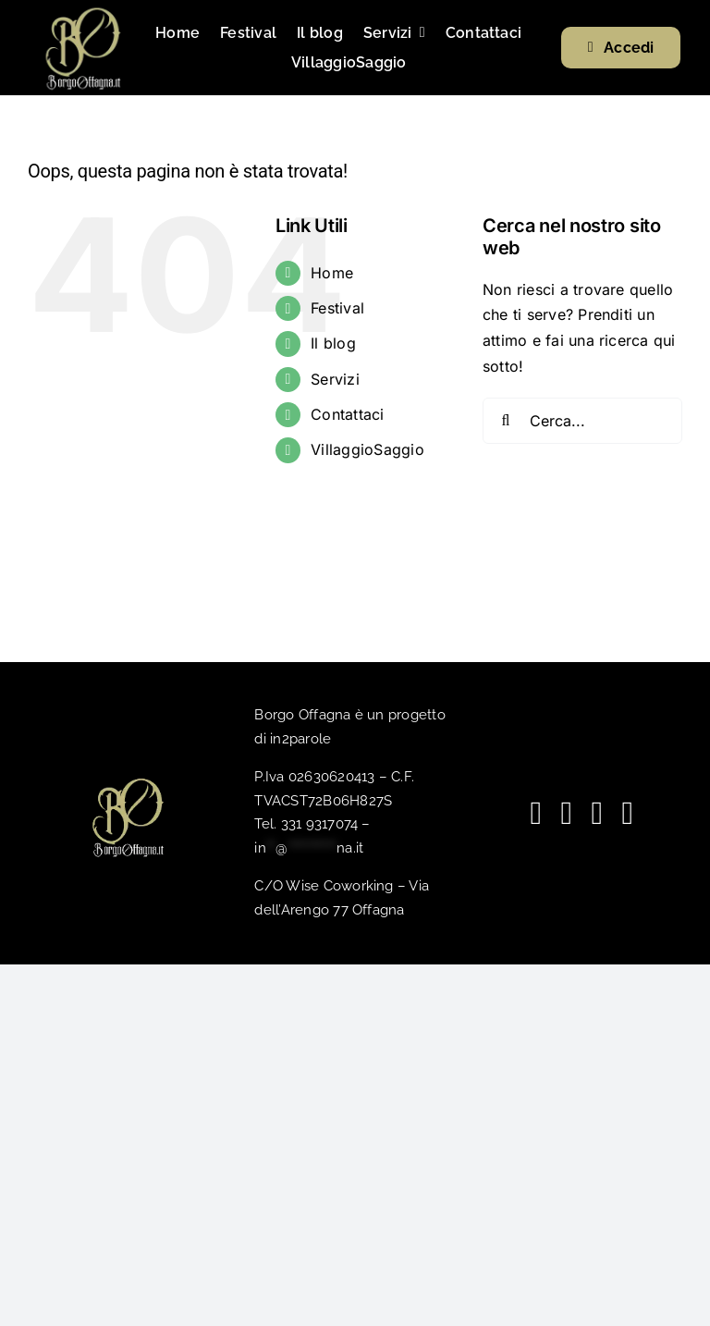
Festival (337, 308)
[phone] (627, 813)
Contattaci (347, 414)
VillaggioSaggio (367, 449)
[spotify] (597, 813)
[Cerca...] (582, 421)
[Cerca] (506, 421)
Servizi (335, 379)
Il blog (333, 343)
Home (332, 273)
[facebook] (536, 813)
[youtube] (566, 813)
